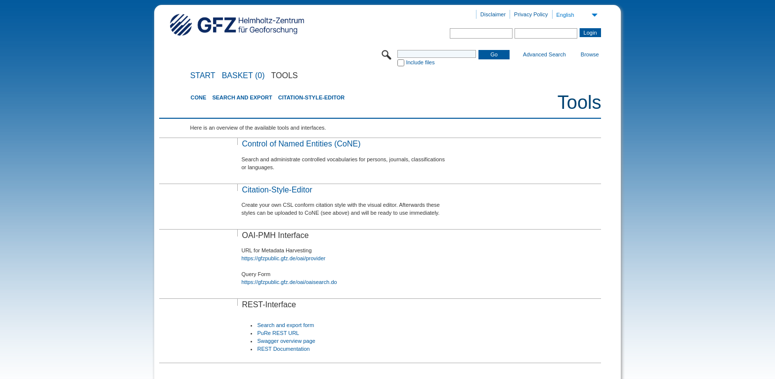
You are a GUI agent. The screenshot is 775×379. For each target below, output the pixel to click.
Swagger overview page (286, 341)
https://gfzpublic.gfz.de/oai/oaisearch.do (289, 282)
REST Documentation (283, 349)
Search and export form (285, 325)
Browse (590, 54)
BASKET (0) (243, 76)
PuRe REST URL (278, 333)
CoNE (198, 97)
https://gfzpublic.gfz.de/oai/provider (283, 258)
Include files (420, 62)
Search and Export (242, 97)
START (202, 76)
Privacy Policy (531, 14)
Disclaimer (493, 14)
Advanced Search (544, 54)
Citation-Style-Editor (311, 97)
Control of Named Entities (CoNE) (301, 144)
